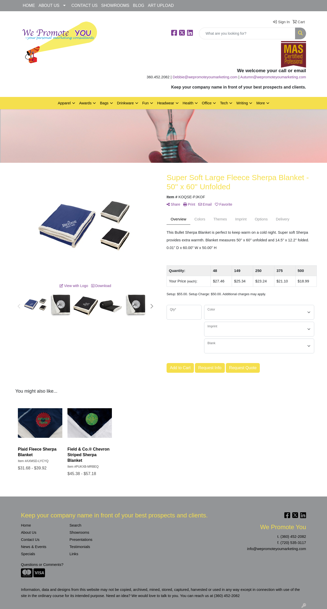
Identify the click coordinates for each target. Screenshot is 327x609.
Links (73, 554)
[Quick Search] (247, 33)
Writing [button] (242, 103)
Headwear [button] (165, 103)
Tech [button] (224, 103)
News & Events (33, 547)
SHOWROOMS (115, 5)
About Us (28, 532)
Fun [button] (145, 103)
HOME (29, 5)
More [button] (260, 103)
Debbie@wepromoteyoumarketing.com (205, 77)
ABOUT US (49, 5)
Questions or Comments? (42, 565)
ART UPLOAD (161, 5)
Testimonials (79, 547)
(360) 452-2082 (293, 537)
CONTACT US (85, 5)
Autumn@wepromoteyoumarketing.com (273, 77)
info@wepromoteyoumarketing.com (276, 549)
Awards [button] (85, 103)
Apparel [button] (64, 103)
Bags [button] (104, 103)
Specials (28, 554)
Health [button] (188, 103)
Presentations (80, 540)
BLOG (138, 5)
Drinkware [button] (125, 103)
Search (75, 525)
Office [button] (207, 103)
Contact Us (30, 540)
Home (26, 525)
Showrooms (79, 532)
